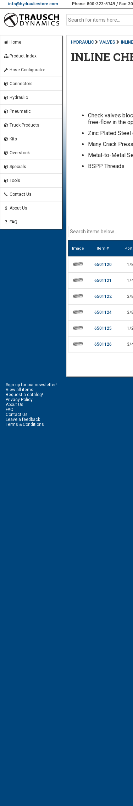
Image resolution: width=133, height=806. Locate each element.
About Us (15, 208)
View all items (19, 389)
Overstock (16, 152)
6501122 (103, 296)
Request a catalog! (24, 394)
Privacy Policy (19, 399)
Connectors (18, 83)
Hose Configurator (24, 69)
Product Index (20, 56)
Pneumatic (17, 111)
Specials (14, 166)
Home (12, 42)
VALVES (107, 42)
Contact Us (17, 194)
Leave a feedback (23, 419)
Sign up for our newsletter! (31, 384)
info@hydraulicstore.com (33, 3)
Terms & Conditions (25, 424)
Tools (11, 180)
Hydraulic (15, 97)
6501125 (103, 328)
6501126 (103, 344)
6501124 (103, 312)
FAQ (10, 221)
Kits (10, 139)
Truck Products (21, 125)
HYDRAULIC (82, 42)
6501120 (103, 264)
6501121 (103, 280)
